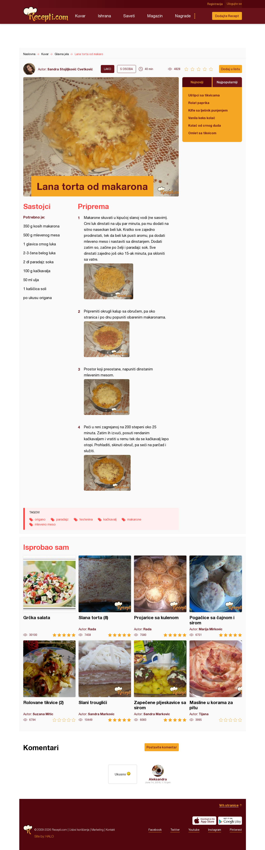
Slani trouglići (105, 681)
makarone (134, 519)
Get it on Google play (230, 820)
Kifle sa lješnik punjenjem (208, 110)
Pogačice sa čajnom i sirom (215, 596)
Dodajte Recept (227, 16)
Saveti (129, 16)
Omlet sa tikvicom (202, 133)
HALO (50, 836)
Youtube (193, 829)
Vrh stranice (229, 805)
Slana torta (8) (105, 596)
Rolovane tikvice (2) (49, 681)
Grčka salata (49, 596)
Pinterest (236, 829)
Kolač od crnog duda (204, 125)
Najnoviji (197, 82)
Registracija (215, 4)
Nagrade (183, 16)
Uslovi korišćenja (79, 829)
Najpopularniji (227, 82)
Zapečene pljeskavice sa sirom (160, 681)
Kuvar (80, 16)
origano (40, 519)
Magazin (155, 16)
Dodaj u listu (230, 69)
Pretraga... (202, 16)
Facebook (155, 829)
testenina (86, 519)
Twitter (175, 829)
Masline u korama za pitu (215, 681)
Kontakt (110, 829)
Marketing (97, 829)
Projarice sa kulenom (160, 596)
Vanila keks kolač (201, 118)
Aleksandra (158, 779)
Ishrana (104, 16)
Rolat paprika (198, 103)
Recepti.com (46, 14)
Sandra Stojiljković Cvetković (70, 69)
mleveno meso (45, 524)
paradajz (62, 519)
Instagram (214, 829)
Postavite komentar (162, 747)
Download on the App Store (204, 820)
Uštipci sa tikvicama (204, 95)
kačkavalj (109, 519)
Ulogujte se (234, 4)
